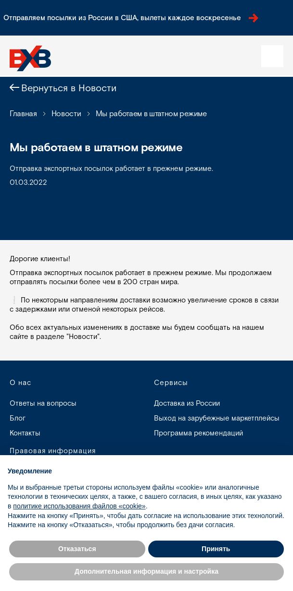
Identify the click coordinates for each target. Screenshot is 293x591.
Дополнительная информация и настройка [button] (146, 571)
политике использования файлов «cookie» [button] (79, 506)
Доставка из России (187, 403)
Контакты (25, 433)
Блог (17, 418)
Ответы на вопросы (43, 403)
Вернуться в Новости (68, 88)
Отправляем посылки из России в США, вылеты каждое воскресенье (130, 18)
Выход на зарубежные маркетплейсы (217, 418)
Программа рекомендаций (198, 433)
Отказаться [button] (77, 549)
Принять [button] (216, 549)
